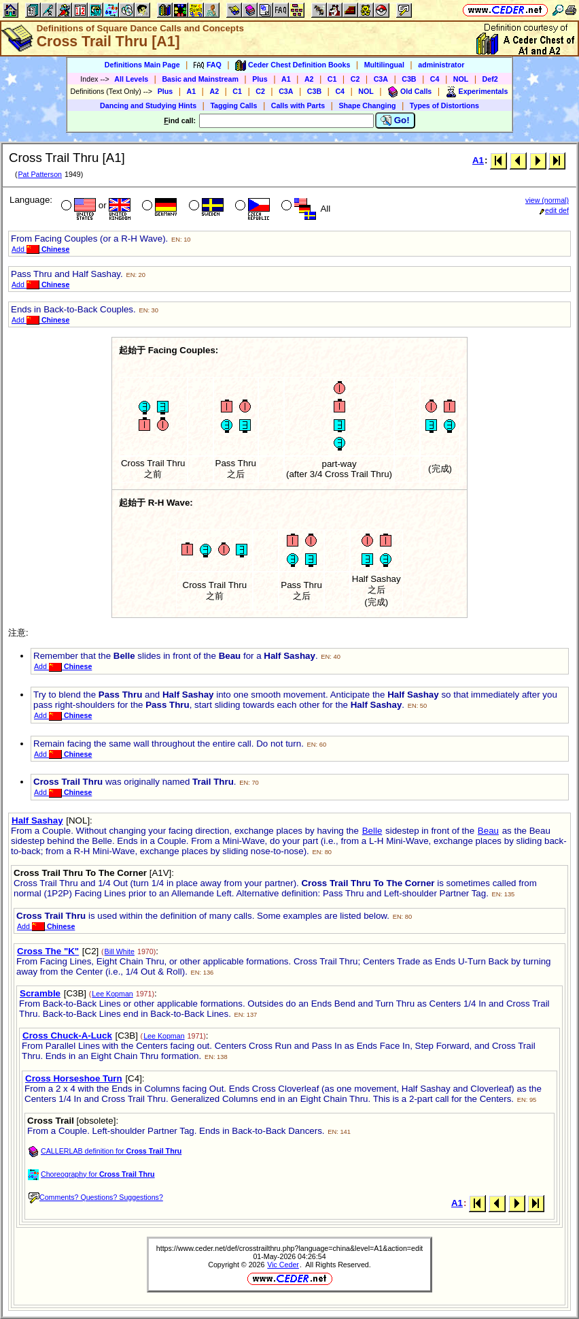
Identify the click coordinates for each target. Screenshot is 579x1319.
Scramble (40, 993)
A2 (309, 79)
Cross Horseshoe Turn (73, 1078)
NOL (461, 79)
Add (40, 249)
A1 (286, 79)
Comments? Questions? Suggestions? (96, 1197)
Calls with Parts (298, 105)
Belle (372, 831)
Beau (488, 831)
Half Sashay (37, 820)
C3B (409, 79)
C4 (435, 79)
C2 (355, 79)
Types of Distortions (444, 105)
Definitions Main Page (142, 65)
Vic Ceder (283, 1264)
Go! (395, 120)
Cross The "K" (48, 951)
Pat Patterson (40, 174)
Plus (260, 79)
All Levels (131, 79)
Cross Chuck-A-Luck (67, 1035)
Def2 (490, 79)
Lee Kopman (112, 994)
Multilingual (384, 65)
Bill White (120, 951)
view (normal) (547, 200)
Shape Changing (367, 105)
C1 (332, 79)
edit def (554, 210)
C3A (381, 79)
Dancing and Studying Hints (148, 105)
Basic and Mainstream (200, 79)
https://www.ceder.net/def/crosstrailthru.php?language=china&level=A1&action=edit (289, 1248)
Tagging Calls (233, 105)
